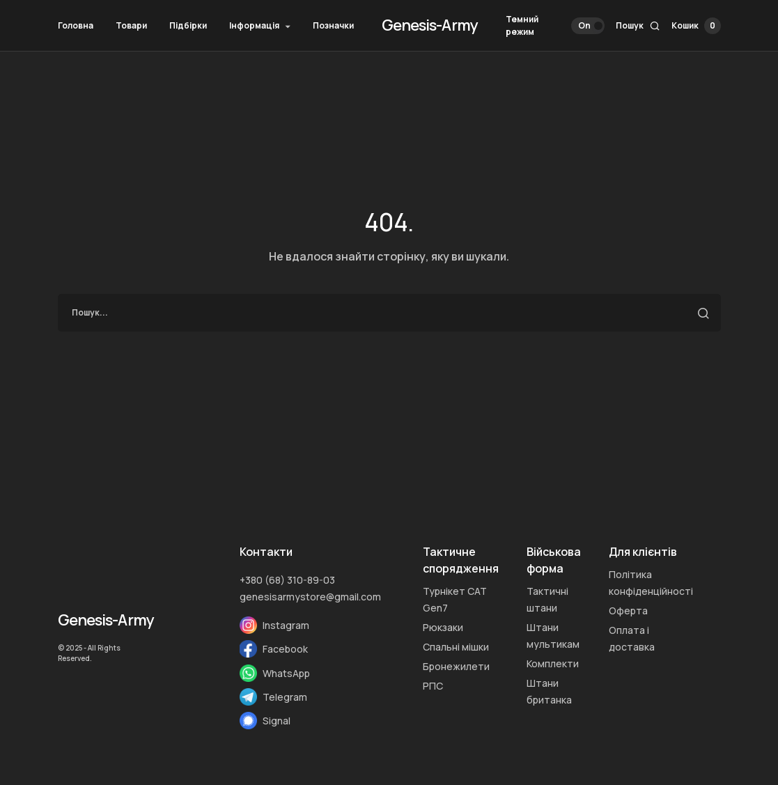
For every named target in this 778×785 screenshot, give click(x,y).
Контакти (266, 551)
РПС (433, 685)
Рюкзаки (443, 627)
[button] (555, 25)
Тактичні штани (547, 599)
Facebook (285, 648)
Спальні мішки (456, 646)
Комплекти (553, 663)
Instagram (286, 625)
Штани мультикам (553, 636)
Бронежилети (456, 666)
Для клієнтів (643, 551)
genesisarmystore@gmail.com (310, 596)
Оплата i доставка (632, 638)
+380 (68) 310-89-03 (287, 579)
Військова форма (554, 560)
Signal (276, 720)
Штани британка (549, 691)
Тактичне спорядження (461, 560)
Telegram (285, 697)
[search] (389, 313)
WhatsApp (286, 673)
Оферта (628, 610)
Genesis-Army (430, 25)
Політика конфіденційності (651, 583)
